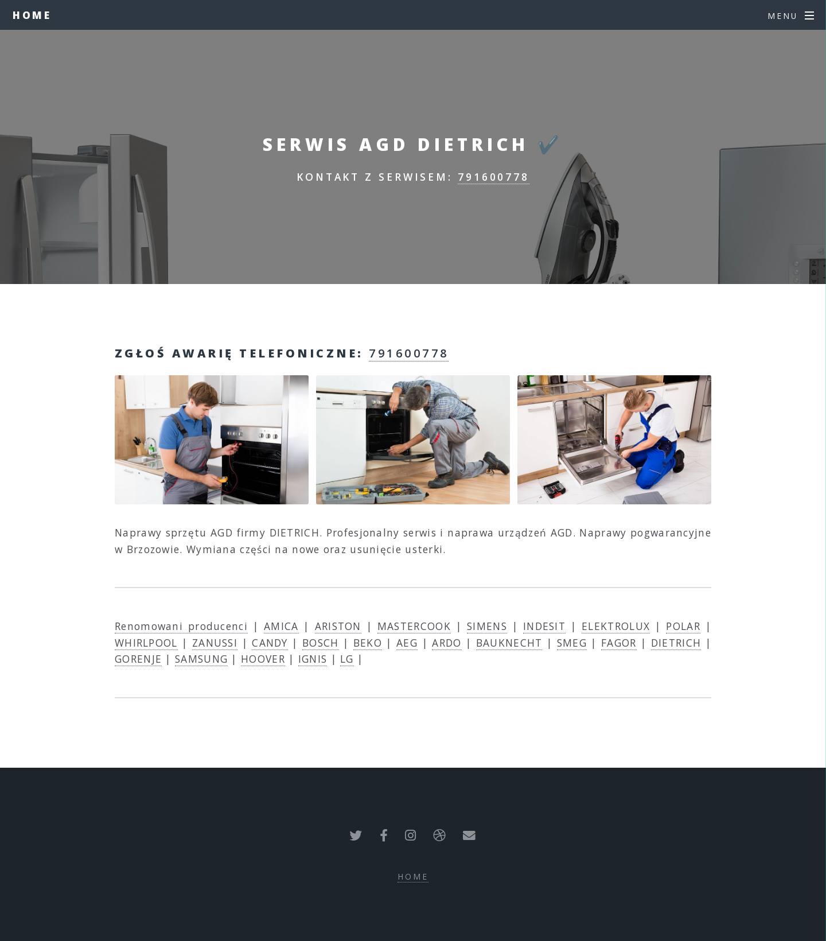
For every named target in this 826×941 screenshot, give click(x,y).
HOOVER (263, 659)
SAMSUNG (201, 659)
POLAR (683, 626)
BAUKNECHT (509, 643)
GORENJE (138, 659)
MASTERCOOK (414, 626)
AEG (407, 643)
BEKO (367, 643)
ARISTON (338, 626)
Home (32, 15)
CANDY (270, 643)
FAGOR (619, 643)
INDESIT (544, 626)
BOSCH (320, 643)
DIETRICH (676, 643)
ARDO (446, 643)
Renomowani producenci (181, 626)
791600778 (493, 177)
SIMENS (487, 626)
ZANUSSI (214, 643)
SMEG (572, 643)
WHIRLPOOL (146, 643)
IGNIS (313, 659)
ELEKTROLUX (616, 626)
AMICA (281, 626)
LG (347, 659)
